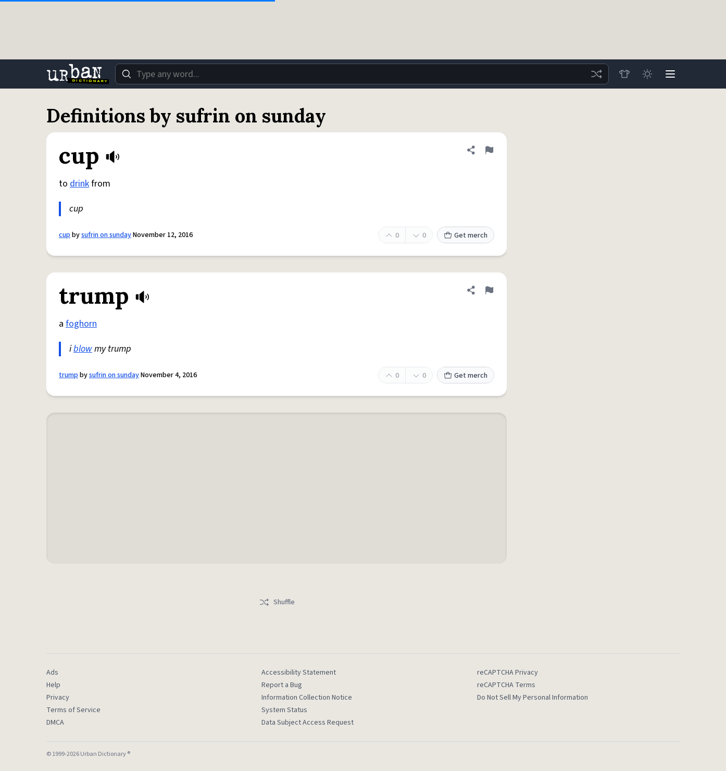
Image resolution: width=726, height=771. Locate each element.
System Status (284, 710)
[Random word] (596, 74)
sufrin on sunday (106, 235)
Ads (52, 672)
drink (79, 183)
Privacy (57, 697)
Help (53, 685)
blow (82, 348)
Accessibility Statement (298, 672)
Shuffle (277, 602)
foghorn (81, 323)
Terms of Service (73, 710)
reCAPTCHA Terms (506, 685)
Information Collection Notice (306, 697)
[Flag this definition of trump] (489, 290)
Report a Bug (281, 685)
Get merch (465, 235)
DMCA (55, 722)
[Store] (624, 74)
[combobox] (362, 74)
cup (64, 235)
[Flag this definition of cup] (489, 150)
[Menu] (670, 74)
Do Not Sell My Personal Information (532, 697)
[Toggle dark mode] (647, 74)
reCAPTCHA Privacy (507, 672)
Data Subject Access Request (307, 722)
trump (68, 375)
